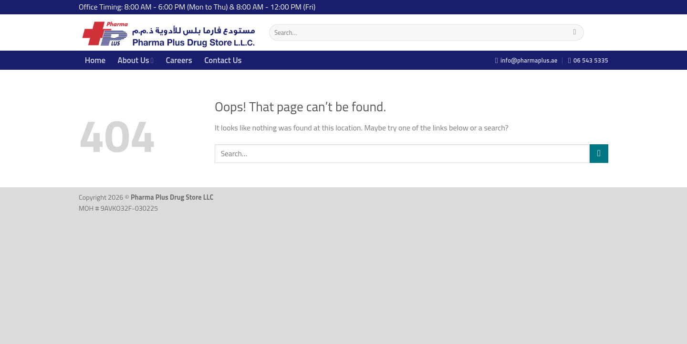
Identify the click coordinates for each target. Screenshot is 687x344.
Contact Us (222, 60)
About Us (136, 60)
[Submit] (575, 32)
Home (95, 60)
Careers (179, 60)
